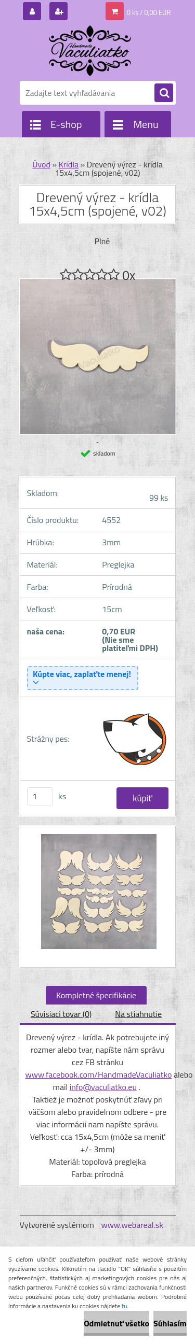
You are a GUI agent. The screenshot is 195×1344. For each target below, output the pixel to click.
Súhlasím (170, 1323)
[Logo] (91, 51)
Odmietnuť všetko (116, 1323)
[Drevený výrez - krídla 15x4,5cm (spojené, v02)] (97, 896)
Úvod (41, 164)
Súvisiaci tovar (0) (61, 1014)
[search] (163, 93)
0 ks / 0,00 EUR (149, 12)
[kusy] (40, 796)
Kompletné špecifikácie (96, 995)
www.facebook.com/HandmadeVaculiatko (98, 1074)
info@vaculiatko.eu (103, 1087)
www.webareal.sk (132, 1225)
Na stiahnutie (138, 1014)
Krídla (69, 164)
